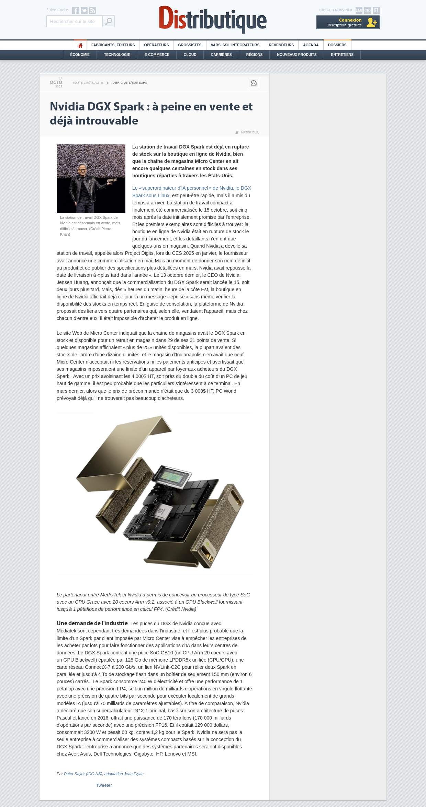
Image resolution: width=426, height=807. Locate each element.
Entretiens (342, 55)
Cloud (190, 55)
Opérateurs (156, 45)
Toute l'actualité (87, 82)
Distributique (213, 19)
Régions (254, 55)
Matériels (249, 132)
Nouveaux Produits (296, 55)
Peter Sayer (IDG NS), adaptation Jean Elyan (104, 774)
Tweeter (104, 785)
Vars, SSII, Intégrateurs (235, 45)
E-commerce (157, 55)
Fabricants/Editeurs (129, 82)
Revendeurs (281, 45)
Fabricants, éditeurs (113, 45)
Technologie (117, 55)
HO (80, 45)
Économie (80, 55)
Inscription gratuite (345, 22)
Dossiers (337, 45)
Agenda (310, 45)
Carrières (221, 55)
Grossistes (189, 45)
